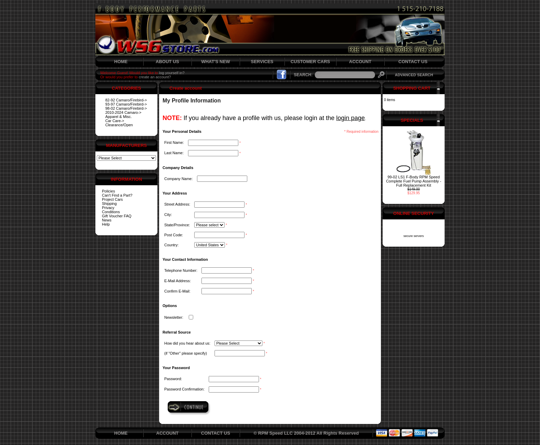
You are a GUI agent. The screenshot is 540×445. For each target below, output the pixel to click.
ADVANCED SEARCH (414, 75)
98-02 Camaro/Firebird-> (126, 108)
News (107, 220)
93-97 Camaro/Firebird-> (126, 104)
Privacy (108, 208)
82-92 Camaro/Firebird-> (126, 100)
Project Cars (112, 199)
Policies (108, 191)
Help (106, 224)
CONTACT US (412, 61)
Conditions (111, 212)
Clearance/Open (119, 125)
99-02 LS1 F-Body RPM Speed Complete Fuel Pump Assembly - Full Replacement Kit (413, 181)
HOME (121, 61)
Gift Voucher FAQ (117, 216)
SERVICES (262, 61)
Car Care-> (114, 121)
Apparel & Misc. (118, 117)
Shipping (109, 203)
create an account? (155, 77)
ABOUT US (167, 61)
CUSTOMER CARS (310, 61)
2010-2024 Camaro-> (123, 112)
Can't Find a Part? (117, 195)
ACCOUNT (360, 61)
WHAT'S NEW (215, 61)
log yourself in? (172, 73)
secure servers (413, 236)
